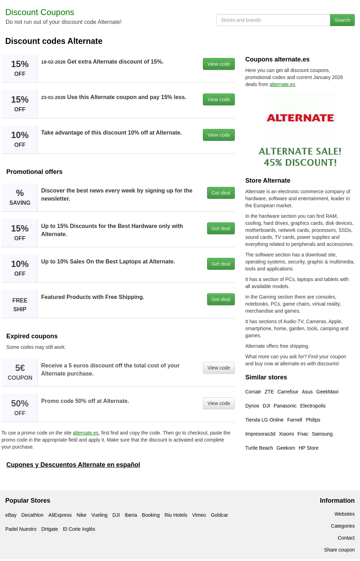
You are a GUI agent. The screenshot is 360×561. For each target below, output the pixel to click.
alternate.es (85, 433)
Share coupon (339, 550)
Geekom (286, 448)
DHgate (49, 529)
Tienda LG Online (264, 420)
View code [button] (218, 64)
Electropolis (313, 406)
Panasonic (285, 406)
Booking (151, 515)
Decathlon (32, 515)
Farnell (294, 420)
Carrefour (287, 391)
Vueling (99, 515)
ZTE (269, 391)
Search (342, 20)
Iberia (131, 515)
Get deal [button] (221, 193)
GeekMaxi (327, 391)
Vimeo (199, 515)
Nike (81, 515)
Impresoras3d (260, 434)
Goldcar (219, 515)
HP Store (308, 448)
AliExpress (60, 515)
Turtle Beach (259, 448)
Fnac (302, 434)
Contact (346, 538)
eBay (11, 515)
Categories (343, 526)
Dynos (252, 406)
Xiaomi (286, 434)
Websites (345, 514)
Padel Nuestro (21, 529)
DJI (266, 406)
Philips (313, 420)
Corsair (253, 391)
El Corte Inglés (79, 529)
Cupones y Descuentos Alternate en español (73, 464)
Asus (307, 391)
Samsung (322, 434)
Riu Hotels (176, 515)
